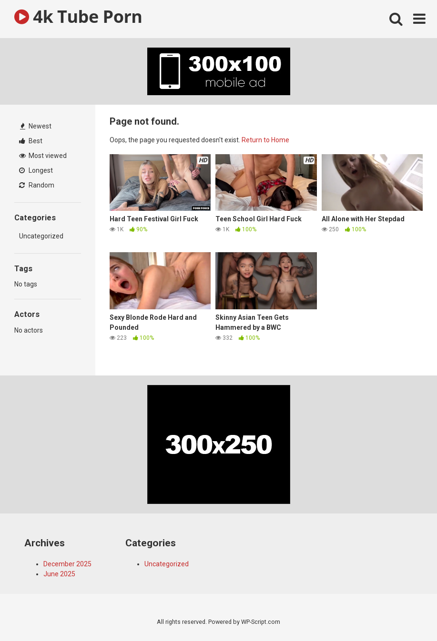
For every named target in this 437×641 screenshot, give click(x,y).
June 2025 (59, 574)
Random (36, 185)
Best (30, 141)
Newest (35, 126)
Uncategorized (41, 236)
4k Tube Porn (78, 16)
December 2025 (67, 564)
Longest (36, 170)
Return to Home (265, 140)
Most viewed (43, 155)
